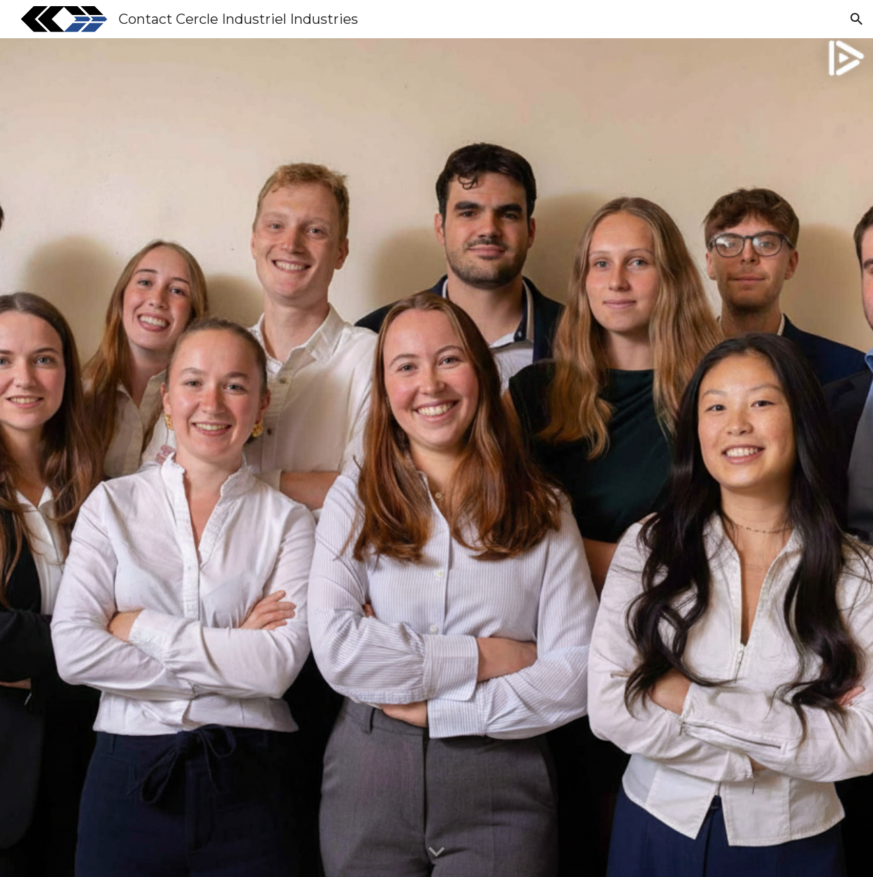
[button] (856, 19)
